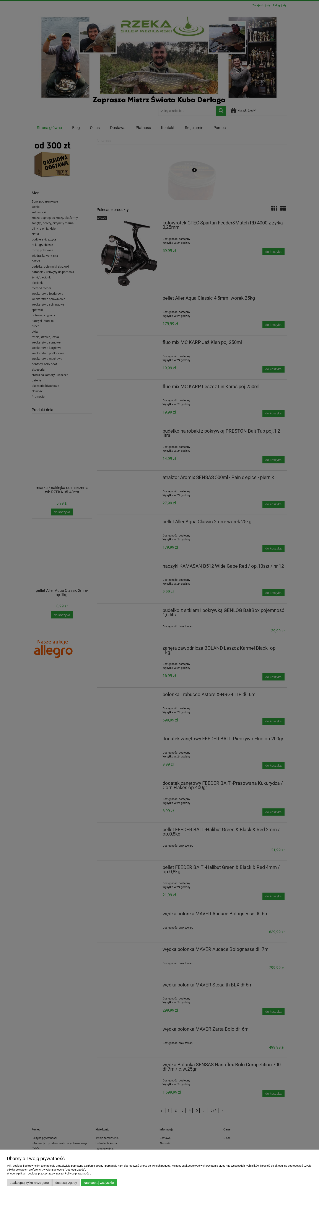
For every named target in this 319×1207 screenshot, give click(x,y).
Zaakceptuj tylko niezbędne (29, 1182)
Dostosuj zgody (66, 1182)
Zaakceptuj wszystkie (99, 1182)
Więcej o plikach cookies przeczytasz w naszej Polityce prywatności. (49, 1173)
